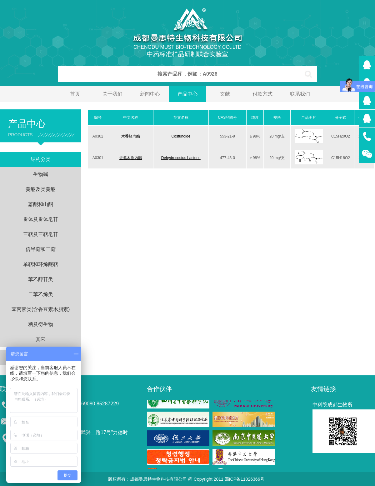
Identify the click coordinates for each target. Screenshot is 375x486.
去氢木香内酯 (130, 158)
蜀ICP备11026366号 (245, 479)
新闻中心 (150, 94)
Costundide (180, 136)
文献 (225, 94)
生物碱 (40, 174)
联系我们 (300, 94)
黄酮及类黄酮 (41, 189)
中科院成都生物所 (332, 404)
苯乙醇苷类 (40, 279)
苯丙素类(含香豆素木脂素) (41, 309)
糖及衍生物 (40, 324)
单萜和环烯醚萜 (40, 264)
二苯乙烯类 (40, 294)
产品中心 (188, 94)
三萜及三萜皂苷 (40, 234)
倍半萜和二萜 (41, 249)
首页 (75, 94)
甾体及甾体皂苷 (40, 219)
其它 (41, 339)
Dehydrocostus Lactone (181, 158)
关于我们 (112, 94)
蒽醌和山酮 (40, 204)
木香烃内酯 (130, 136)
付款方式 (262, 94)
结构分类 (41, 159)
